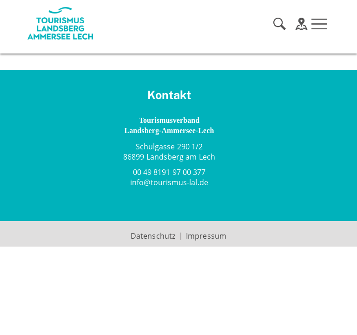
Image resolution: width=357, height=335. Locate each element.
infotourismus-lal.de (169, 182)
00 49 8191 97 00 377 (169, 172)
